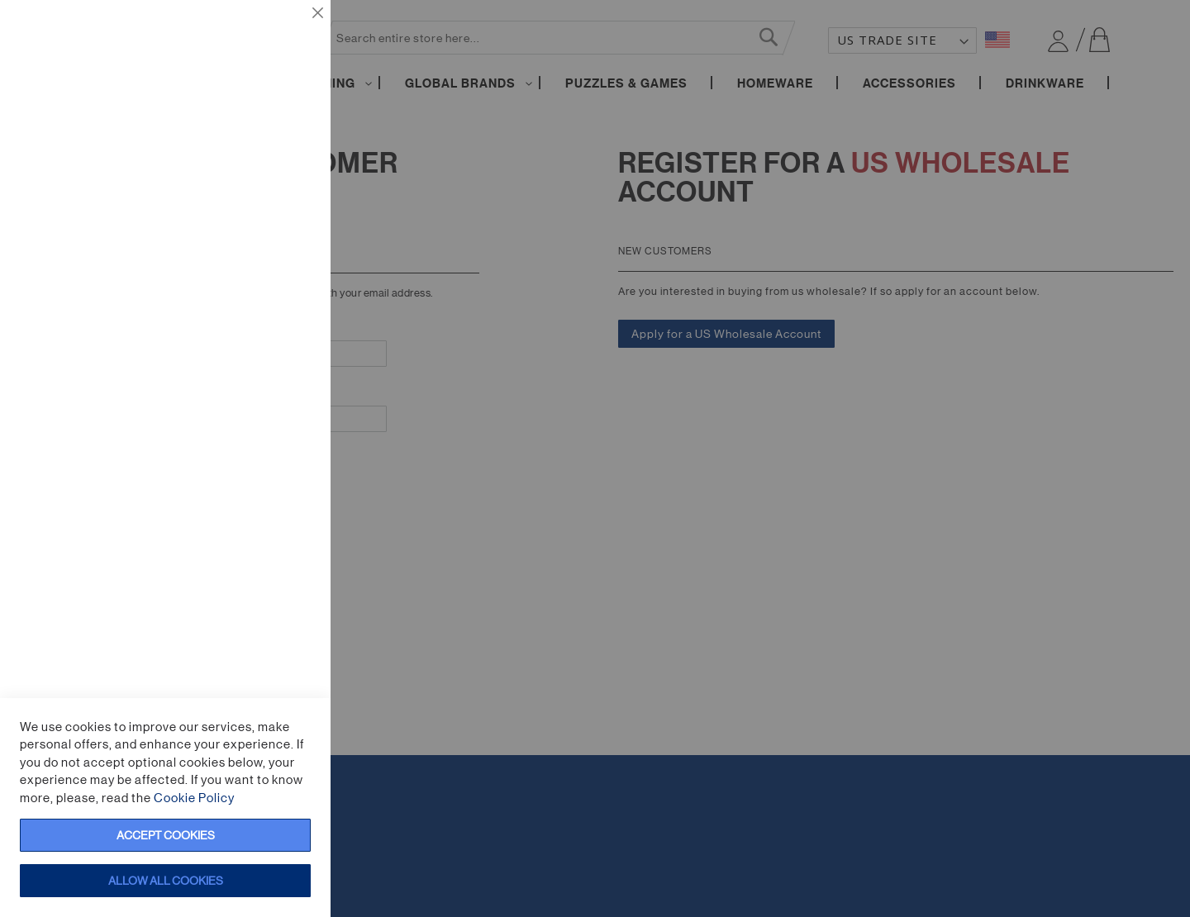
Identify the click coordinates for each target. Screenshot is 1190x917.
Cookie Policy (194, 798)
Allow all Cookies (165, 880)
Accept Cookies (166, 835)
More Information (267, 169)
